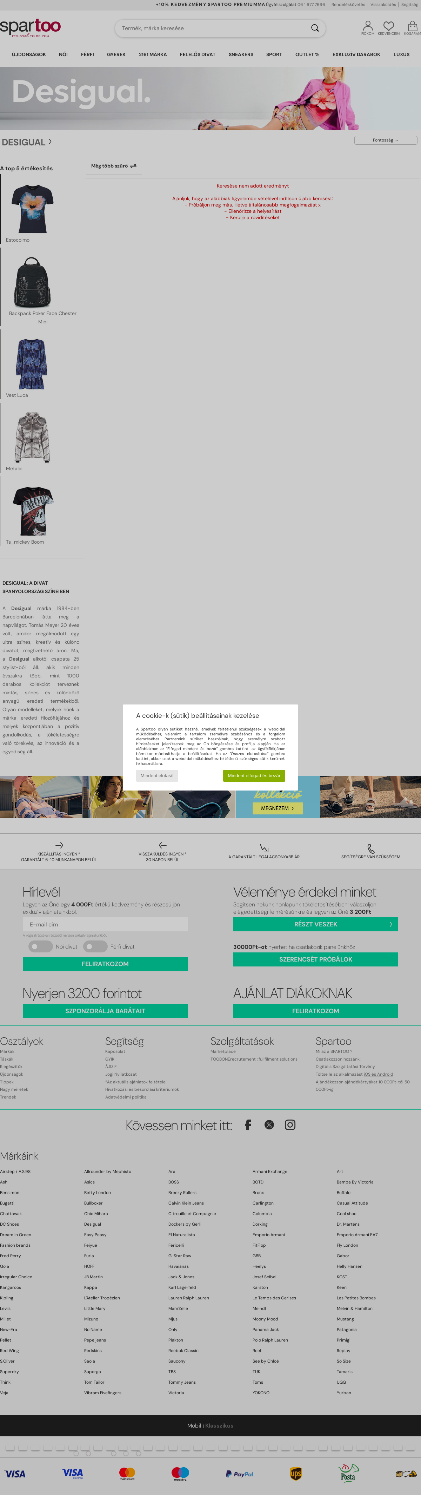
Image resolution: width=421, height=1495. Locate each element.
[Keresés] (315, 28)
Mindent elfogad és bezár (254, 775)
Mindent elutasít (157, 775)
